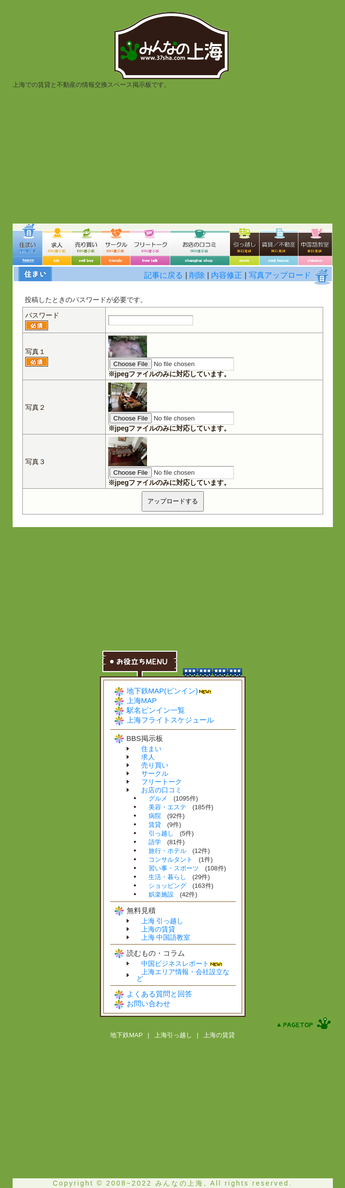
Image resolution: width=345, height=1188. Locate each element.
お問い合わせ (148, 1003)
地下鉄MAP (126, 1035)
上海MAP (142, 700)
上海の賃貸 (158, 929)
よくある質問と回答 (159, 994)
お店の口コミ (161, 790)
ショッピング (167, 885)
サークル (154, 773)
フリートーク (161, 782)
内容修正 (226, 275)
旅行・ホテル (167, 850)
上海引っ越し (173, 1035)
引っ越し (161, 833)
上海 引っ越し (162, 921)
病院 (154, 815)
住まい (151, 749)
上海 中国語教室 (166, 937)
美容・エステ (167, 807)
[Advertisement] (173, 156)
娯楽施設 (161, 894)
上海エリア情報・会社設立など (183, 975)
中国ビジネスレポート (175, 963)
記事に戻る (163, 275)
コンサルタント (170, 859)
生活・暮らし (167, 877)
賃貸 (154, 824)
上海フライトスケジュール (170, 720)
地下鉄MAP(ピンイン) (162, 691)
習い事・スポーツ (173, 868)
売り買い (154, 765)
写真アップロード (280, 275)
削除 (197, 275)
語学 (154, 842)
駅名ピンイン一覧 (156, 710)
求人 (148, 757)
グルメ (157, 798)
